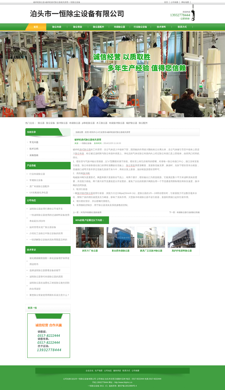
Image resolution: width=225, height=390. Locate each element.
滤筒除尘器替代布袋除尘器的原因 (46, 276)
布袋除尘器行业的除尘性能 (188, 212)
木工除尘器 (101, 123)
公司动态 (108, 371)
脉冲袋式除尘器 (85, 193)
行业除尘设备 (140, 27)
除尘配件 (143, 123)
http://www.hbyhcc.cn (123, 382)
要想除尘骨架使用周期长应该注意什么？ (49, 295)
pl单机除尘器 (88, 123)
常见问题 (33, 142)
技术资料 (161, 27)
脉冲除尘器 (62, 123)
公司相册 (174, 2)
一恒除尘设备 (86, 143)
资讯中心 (93, 132)
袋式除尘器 (85, 149)
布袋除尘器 (119, 27)
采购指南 (33, 155)
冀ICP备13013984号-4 (127, 386)
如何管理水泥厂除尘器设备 (42, 227)
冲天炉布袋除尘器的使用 (90, 212)
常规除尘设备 (36, 180)
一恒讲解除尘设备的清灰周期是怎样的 (48, 239)
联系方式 (182, 27)
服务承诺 (117, 371)
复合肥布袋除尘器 (120, 250)
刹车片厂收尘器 (90, 250)
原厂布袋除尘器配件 (39, 186)
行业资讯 (102, 132)
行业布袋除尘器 (37, 174)
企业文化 (89, 371)
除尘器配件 (98, 27)
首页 (166, 2)
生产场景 (99, 371)
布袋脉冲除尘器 (117, 123)
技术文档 (33, 148)
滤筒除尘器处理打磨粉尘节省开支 (46, 208)
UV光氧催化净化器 (38, 192)
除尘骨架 (77, 27)
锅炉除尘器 (131, 123)
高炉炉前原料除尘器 (182, 250)
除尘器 (41, 123)
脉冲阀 (86, 173)
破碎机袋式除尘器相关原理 (118, 132)
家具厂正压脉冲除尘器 (151, 250)
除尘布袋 (56, 27)
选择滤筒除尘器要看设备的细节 (45, 270)
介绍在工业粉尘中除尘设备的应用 (46, 233)
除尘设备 (50, 123)
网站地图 (185, 2)
